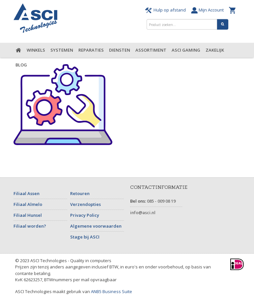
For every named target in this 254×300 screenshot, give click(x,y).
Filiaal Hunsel (28, 215)
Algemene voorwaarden (96, 226)
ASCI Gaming (186, 50)
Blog (21, 65)
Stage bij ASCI (84, 237)
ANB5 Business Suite (111, 291)
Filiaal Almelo (28, 204)
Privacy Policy (84, 215)
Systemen (61, 50)
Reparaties (91, 50)
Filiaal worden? (30, 226)
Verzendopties (85, 204)
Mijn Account (208, 10)
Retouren (80, 193)
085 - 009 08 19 (161, 201)
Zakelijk (215, 50)
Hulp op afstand (166, 10)
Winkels (36, 50)
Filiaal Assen (27, 193)
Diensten (119, 50)
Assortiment (150, 50)
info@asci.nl (142, 212)
